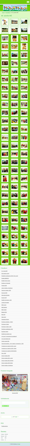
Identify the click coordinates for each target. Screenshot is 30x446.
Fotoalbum (8, 12)
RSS (19, 444)
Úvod (3, 12)
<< (12, 416)
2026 (16, 416)
